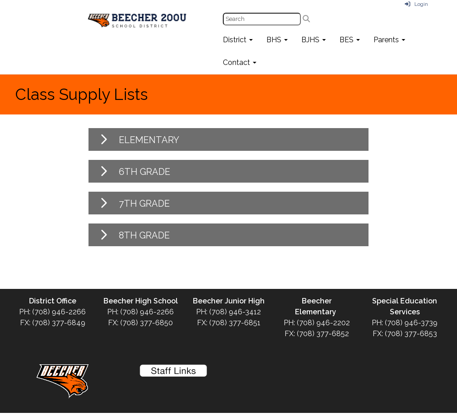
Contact (239, 62)
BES (349, 39)
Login (416, 4)
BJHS (313, 39)
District (238, 39)
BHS (277, 39)
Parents (389, 39)
